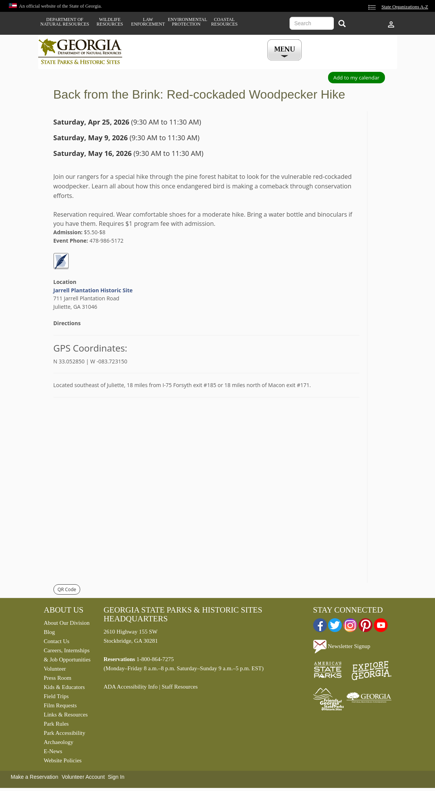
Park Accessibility (65, 733)
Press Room (57, 678)
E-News (53, 751)
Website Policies (63, 760)
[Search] (342, 24)
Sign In (116, 777)
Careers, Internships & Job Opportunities (67, 655)
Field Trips (56, 696)
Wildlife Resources (110, 21)
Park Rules (56, 724)
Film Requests (60, 705)
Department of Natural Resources (64, 21)
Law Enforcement (148, 21)
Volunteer (55, 669)
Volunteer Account (83, 777)
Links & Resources (66, 715)
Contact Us (57, 641)
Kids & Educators (64, 687)
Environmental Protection (186, 21)
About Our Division (67, 623)
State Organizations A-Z (405, 7)
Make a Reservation (34, 777)
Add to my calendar (356, 77)
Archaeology (58, 742)
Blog (49, 632)
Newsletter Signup (341, 646)
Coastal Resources (224, 21)
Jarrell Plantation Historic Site (93, 290)
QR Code (67, 589)
